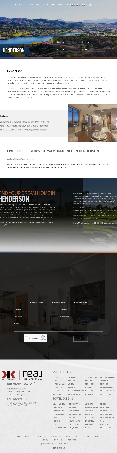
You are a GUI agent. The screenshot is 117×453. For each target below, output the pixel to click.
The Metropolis (75, 414)
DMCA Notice (43, 440)
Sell (20, 5)
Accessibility (73, 440)
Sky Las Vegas (89, 421)
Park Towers (89, 411)
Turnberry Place (106, 414)
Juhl (55, 418)
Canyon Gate (57, 387)
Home (11, 5)
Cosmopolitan (58, 411)
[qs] (93, 42)
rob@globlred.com (16, 388)
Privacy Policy (58, 440)
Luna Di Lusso (58, 414)
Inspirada (71, 381)
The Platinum (105, 407)
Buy (16, 5)
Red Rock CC (88, 387)
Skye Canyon (89, 394)
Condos (37, 5)
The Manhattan (74, 404)
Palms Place (89, 404)
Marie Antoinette (60, 428)
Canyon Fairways (59, 384)
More (66, 5)
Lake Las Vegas (73, 387)
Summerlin (104, 381)
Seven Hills (88, 391)
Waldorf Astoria (106, 394)
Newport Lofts (74, 421)
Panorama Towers (91, 407)
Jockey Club (57, 421)
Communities (28, 5)
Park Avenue (88, 414)
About (68, 437)
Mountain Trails (74, 394)
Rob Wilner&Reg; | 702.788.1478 (78, 4)
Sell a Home (42, 437)
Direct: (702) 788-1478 (18, 391)
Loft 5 (55, 424)
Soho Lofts (88, 424)
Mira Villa (73, 418)
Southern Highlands (108, 377)
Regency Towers (90, 418)
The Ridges (104, 384)
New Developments (48, 5)
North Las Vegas (90, 377)
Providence (88, 381)
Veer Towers (104, 424)
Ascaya (55, 381)
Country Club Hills (60, 391)
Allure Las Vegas (59, 404)
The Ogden (104, 404)
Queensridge (89, 384)
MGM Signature (74, 411)
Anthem (55, 377)
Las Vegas (71, 384)
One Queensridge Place (77, 428)
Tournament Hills (107, 391)
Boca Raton (57, 407)
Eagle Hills (57, 394)
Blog (76, 437)
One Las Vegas (74, 424)
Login (96, 437)
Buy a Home (29, 437)
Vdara (102, 421)
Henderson (72, 377)
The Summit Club (106, 387)
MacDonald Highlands (76, 391)
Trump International (108, 411)
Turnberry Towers (107, 418)
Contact (60, 5)
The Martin (73, 407)
